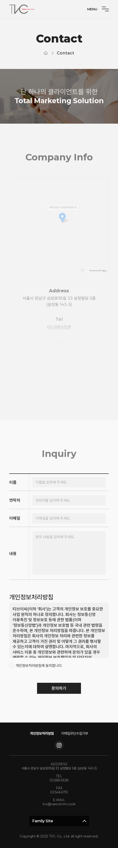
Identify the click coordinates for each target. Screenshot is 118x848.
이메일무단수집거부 (75, 733)
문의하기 (59, 689)
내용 (13, 553)
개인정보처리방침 (41, 733)
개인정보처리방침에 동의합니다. (39, 666)
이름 (13, 483)
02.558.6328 (59, 780)
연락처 (14, 500)
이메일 (14, 518)
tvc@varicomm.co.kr (59, 804)
